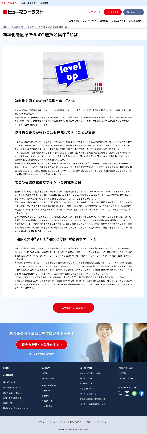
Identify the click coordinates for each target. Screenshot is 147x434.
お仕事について (86, 378)
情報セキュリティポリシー (97, 422)
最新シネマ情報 (48, 378)
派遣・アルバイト (10, 3)
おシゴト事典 (47, 406)
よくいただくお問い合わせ (91, 373)
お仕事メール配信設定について (92, 404)
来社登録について (87, 388)
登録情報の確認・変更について (92, 399)
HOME (5, 27)
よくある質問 (135, 20)
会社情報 (44, 3)
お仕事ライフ (47, 401)
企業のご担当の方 (125, 368)
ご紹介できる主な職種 (12, 398)
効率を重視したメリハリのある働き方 (48, 110)
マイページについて (88, 393)
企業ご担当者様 (28, 3)
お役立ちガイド (118, 20)
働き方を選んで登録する (13, 392)
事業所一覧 (7, 403)
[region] (73, 26)
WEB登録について (87, 383)
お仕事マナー (47, 390)
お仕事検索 (74, 20)
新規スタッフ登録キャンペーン (15, 408)
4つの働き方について (11, 387)
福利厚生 (104, 20)
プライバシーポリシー (48, 422)
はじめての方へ (90, 20)
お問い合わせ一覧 (125, 378)
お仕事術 (31, 27)
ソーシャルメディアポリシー (71, 422)
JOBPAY (45, 373)
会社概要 (122, 373)
